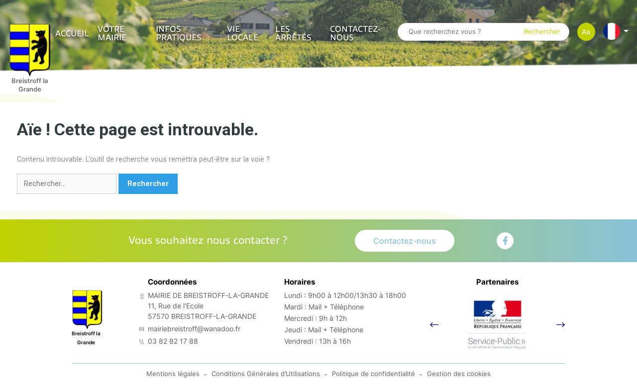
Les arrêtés (293, 33)
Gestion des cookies (459, 379)
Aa (586, 31)
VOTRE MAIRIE (112, 33)
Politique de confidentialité (373, 379)
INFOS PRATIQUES (179, 33)
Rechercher (542, 32)
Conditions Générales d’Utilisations (266, 379)
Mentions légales (173, 379)
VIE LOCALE (242, 33)
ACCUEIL (72, 33)
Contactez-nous (355, 33)
